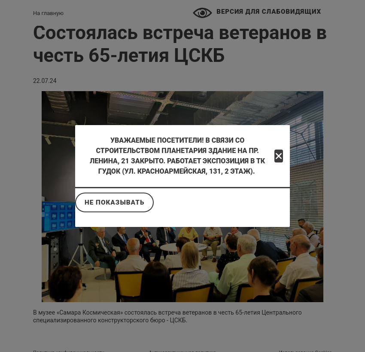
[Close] (278, 156)
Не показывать (114, 202)
